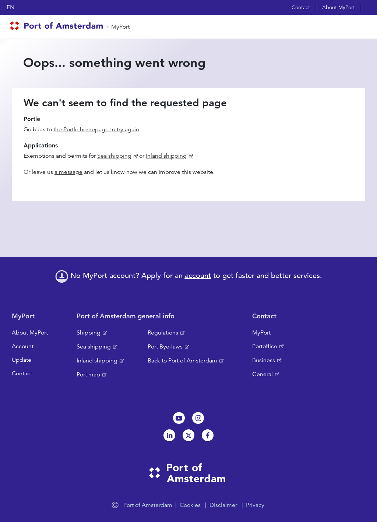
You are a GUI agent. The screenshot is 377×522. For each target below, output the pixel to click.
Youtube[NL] (179, 418)
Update (21, 360)
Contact (301, 7)
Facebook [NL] (208, 435)
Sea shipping (114, 156)
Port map (88, 374)
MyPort (120, 27)
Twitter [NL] (188, 435)
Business (263, 360)
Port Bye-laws (165, 346)
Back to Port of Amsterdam (182, 360)
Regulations (163, 332)
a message (68, 172)
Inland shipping (166, 156)
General (262, 374)
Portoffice (264, 346)
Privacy (255, 505)
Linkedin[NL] (169, 435)
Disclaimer (223, 505)
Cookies (190, 505)
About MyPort (338, 7)
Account (23, 346)
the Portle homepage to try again (96, 129)
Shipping (89, 332)
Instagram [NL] (198, 418)
